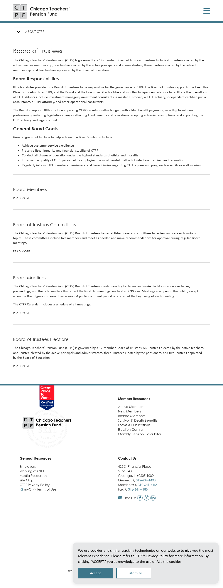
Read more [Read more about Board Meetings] (21, 313)
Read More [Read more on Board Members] (21, 198)
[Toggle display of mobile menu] (206, 11)
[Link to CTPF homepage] (41, 11)
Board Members (30, 189)
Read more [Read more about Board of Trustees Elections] (21, 366)
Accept (95, 573)
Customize (133, 573)
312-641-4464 (147, 485)
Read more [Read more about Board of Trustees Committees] (21, 251)
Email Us (129, 498)
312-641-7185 (138, 489)
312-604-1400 (145, 480)
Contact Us (127, 458)
